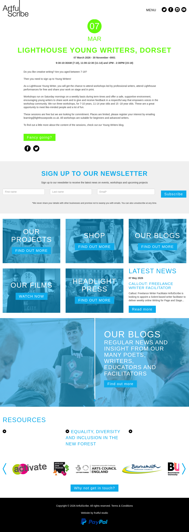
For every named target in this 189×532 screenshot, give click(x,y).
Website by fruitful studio (94, 512)
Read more (142, 309)
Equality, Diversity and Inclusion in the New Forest (93, 437)
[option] (29, 469)
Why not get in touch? (94, 488)
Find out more (31, 251)
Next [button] (184, 468)
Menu (151, 10)
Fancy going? (39, 137)
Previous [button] (5, 468)
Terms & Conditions (122, 505)
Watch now (31, 296)
